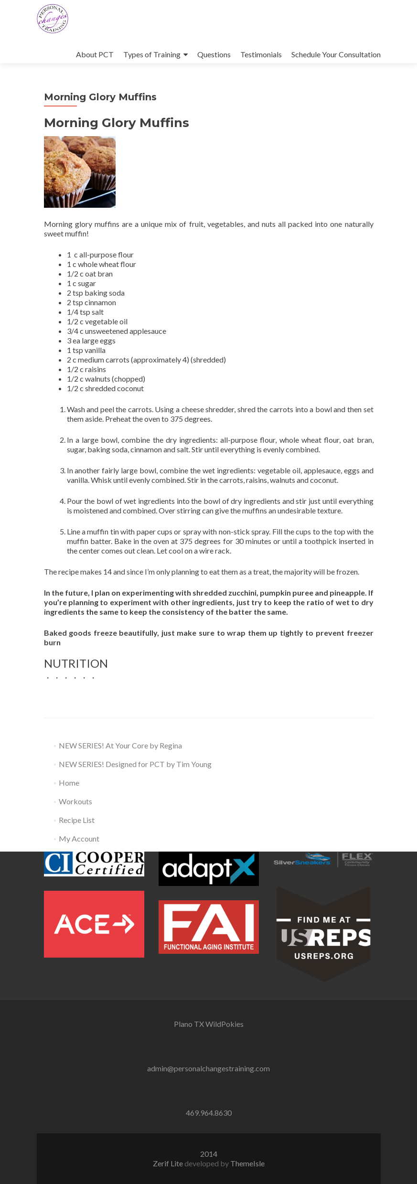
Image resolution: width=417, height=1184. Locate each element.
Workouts (75, 801)
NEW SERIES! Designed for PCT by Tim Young (135, 763)
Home (69, 782)
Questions (214, 54)
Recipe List (77, 819)
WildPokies (224, 1023)
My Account (79, 838)
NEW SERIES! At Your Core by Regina (120, 745)
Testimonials (261, 54)
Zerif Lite (168, 1163)
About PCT (95, 54)
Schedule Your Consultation (336, 54)
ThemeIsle (247, 1163)
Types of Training (152, 54)
